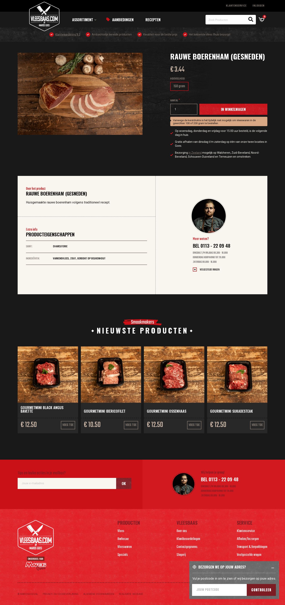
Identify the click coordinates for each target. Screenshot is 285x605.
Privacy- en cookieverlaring (60, 594)
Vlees (121, 531)
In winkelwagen (233, 109)
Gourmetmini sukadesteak (231, 411)
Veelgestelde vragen (210, 270)
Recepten (153, 19)
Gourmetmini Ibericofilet (104, 411)
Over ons (182, 531)
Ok (124, 483)
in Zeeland (195, 152)
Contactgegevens (187, 547)
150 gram (181, 87)
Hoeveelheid (177, 79)
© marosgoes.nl (28, 594)
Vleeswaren (125, 547)
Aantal (174, 100)
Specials (123, 555)
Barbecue (123, 539)
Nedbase (138, 594)
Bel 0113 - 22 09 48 (211, 245)
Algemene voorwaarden (98, 594)
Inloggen (258, 6)
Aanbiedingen (123, 19)
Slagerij (181, 555)
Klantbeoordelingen (188, 539)
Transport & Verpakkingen (252, 547)
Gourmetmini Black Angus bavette (42, 409)
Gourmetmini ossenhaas (166, 411)
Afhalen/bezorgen (248, 539)
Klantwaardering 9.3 (67, 34)
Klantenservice (236, 6)
